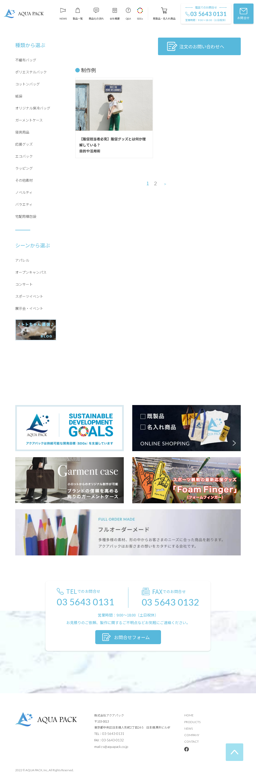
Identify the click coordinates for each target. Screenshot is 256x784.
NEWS (63, 18)
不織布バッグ (25, 59)
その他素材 (24, 180)
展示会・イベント (29, 308)
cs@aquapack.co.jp (114, 747)
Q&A (128, 18)
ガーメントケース (29, 120)
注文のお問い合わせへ (201, 46)
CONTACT (191, 741)
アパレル (22, 260)
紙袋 (18, 96)
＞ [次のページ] (165, 183)
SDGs (140, 18)
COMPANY (191, 735)
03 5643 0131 (208, 14)
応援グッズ (24, 144)
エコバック (24, 156)
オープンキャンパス (30, 272)
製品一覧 (78, 18)
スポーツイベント (29, 296)
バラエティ (23, 204)
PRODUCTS (192, 722)
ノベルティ (23, 192)
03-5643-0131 (113, 734)
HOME (189, 715)
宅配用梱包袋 (25, 216)
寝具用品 (22, 132)
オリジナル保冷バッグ (32, 108)
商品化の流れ (96, 18)
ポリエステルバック (31, 71)
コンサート (24, 284)
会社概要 (115, 18)
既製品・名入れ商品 (164, 18)
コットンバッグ (27, 83)
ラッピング (24, 168)
